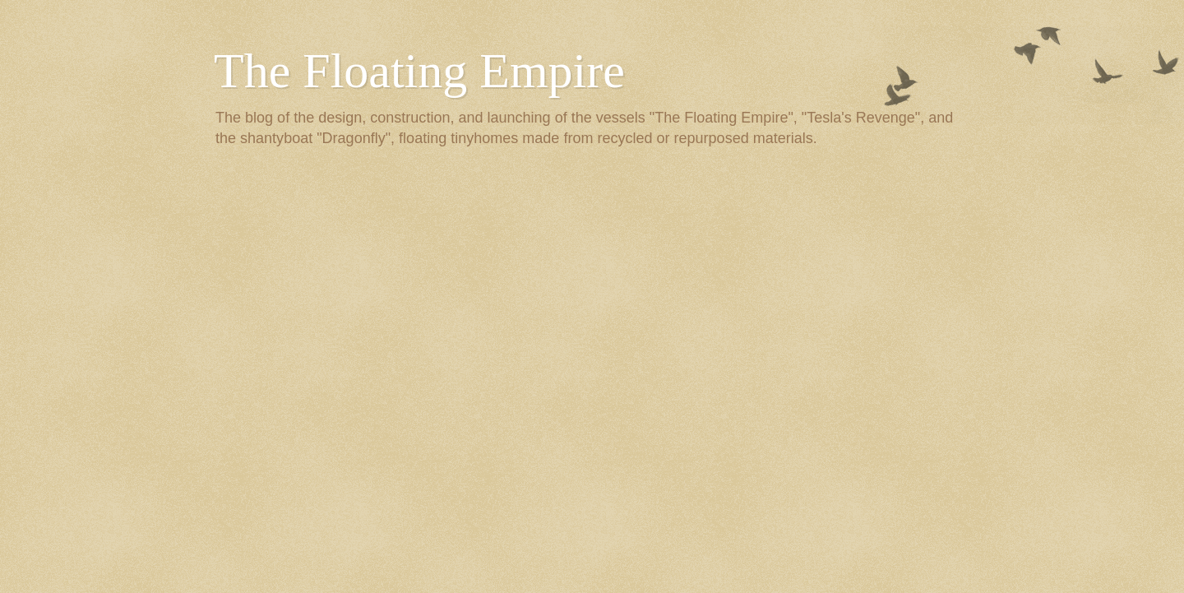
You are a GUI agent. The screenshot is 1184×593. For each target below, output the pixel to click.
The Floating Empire (419, 71)
